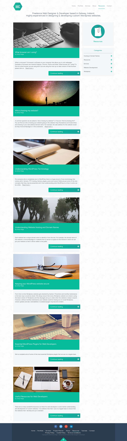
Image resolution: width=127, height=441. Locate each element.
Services (87, 6)
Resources (101, 6)
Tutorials (84, 431)
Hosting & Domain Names (92, 56)
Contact (109, 6)
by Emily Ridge (19, 54)
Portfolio (80, 6)
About (94, 6)
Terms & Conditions (74, 433)
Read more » (29, 68)
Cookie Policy (61, 433)
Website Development (91, 67)
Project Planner (58, 431)
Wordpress (87, 71)
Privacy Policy (49, 433)
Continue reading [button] (64, 73)
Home (74, 6)
